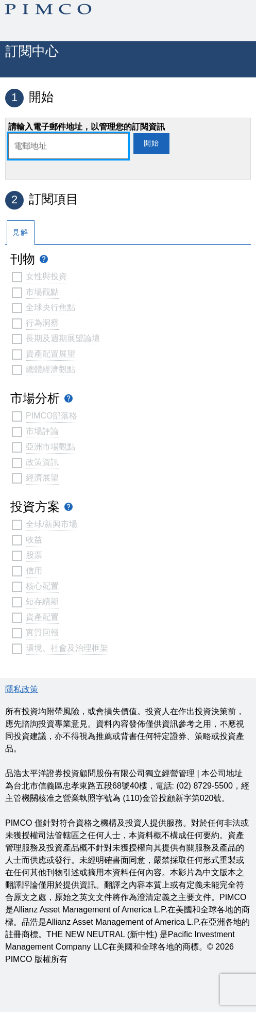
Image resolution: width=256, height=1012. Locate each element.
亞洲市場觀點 (50, 446)
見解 (20, 232)
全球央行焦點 (50, 307)
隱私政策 (21, 689)
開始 (151, 143)
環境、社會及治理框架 (67, 648)
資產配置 (42, 617)
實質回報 (42, 632)
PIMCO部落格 (51, 415)
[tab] (21, 232)
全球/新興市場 (51, 524)
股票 (34, 555)
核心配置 (42, 586)
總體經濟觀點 (50, 369)
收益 (34, 539)
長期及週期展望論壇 (63, 338)
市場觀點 (42, 291)
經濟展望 (42, 477)
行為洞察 (42, 322)
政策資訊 (42, 462)
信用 (34, 570)
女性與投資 (46, 276)
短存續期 (42, 601)
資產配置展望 (50, 353)
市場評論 (42, 431)
